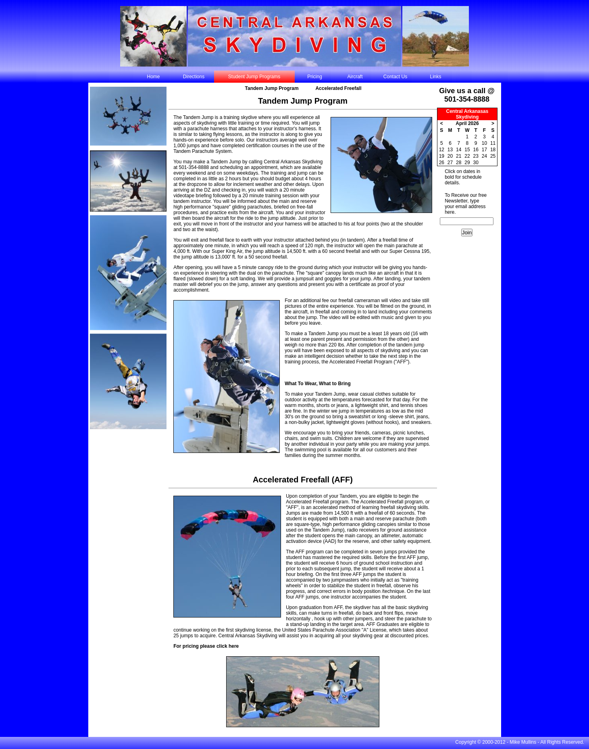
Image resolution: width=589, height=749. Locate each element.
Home (153, 76)
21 (458, 156)
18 (492, 149)
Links (435, 76)
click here (227, 646)
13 (450, 149)
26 (441, 162)
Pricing (314, 76)
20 (450, 156)
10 (484, 143)
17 (484, 149)
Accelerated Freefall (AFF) (303, 479)
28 (458, 162)
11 (492, 143)
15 (467, 149)
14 (458, 149)
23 (475, 156)
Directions (193, 76)
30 (475, 162)
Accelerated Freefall (338, 88)
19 (441, 156)
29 (467, 162)
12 (441, 149)
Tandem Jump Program (272, 88)
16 (475, 149)
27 (450, 162)
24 (484, 156)
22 (467, 156)
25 (492, 156)
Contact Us (395, 76)
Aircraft (354, 76)
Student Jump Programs (254, 76)
